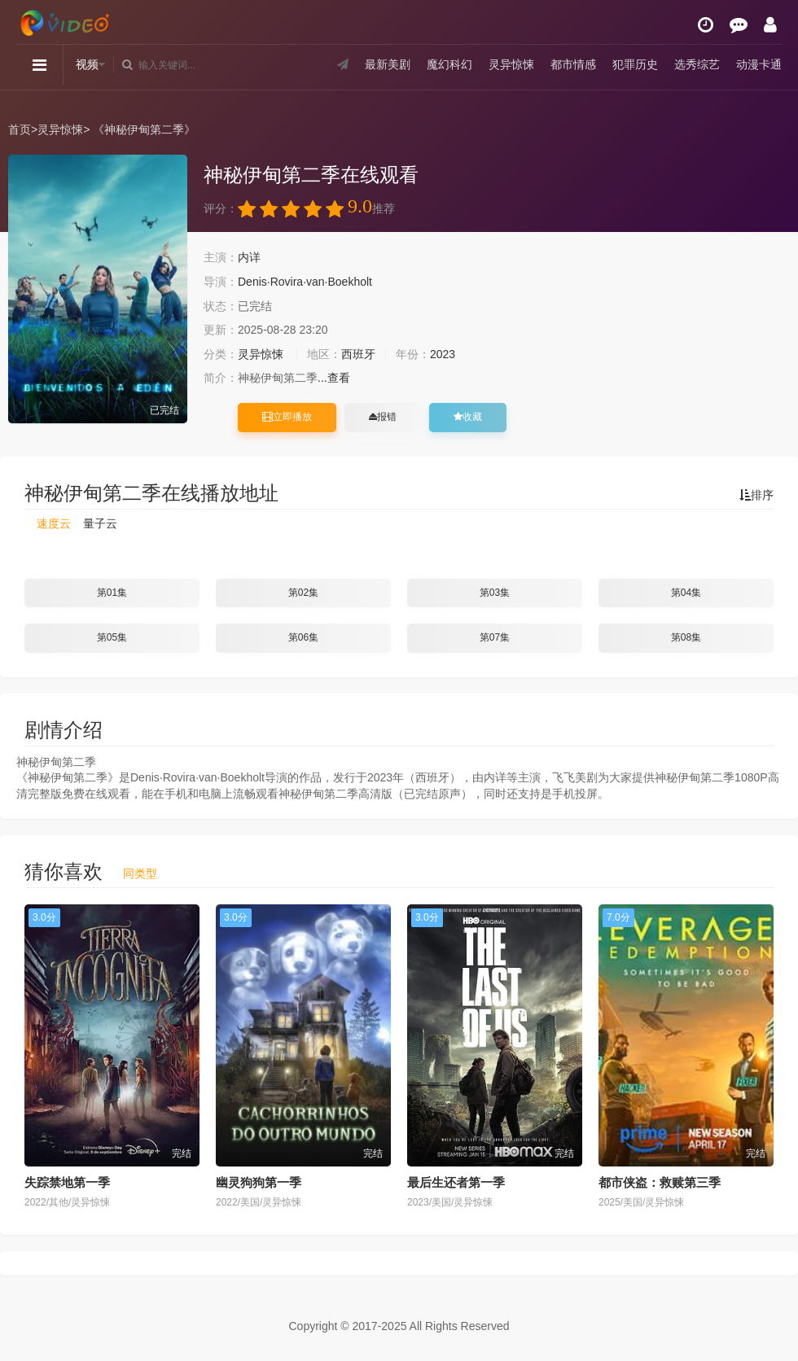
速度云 (54, 523)
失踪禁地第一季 (67, 1182)
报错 (383, 416)
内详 (249, 257)
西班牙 (358, 354)
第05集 (112, 637)
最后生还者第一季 (456, 1182)
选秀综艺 (697, 64)
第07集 (495, 637)
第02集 (303, 592)
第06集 (303, 637)
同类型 (140, 873)
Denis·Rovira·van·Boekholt (305, 281)
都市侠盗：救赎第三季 (659, 1182)
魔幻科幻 (449, 64)
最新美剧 (387, 64)
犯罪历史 (635, 64)
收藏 (468, 416)
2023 (442, 354)
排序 (756, 494)
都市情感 (573, 64)
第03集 (495, 592)
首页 (19, 129)
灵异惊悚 (511, 64)
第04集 (686, 592)
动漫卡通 (759, 64)
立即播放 (287, 416)
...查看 (334, 377)
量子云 (100, 523)
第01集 (112, 592)
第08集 (686, 637)
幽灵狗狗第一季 (258, 1182)
